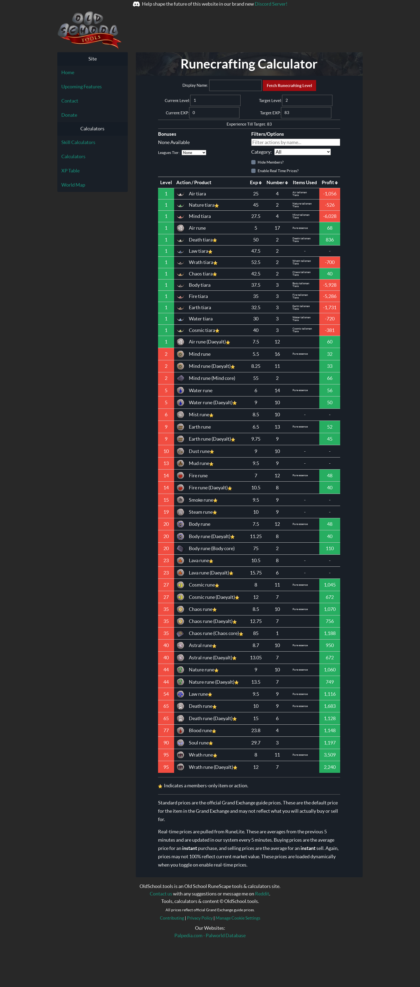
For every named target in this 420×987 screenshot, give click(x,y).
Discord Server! (271, 4)
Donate (69, 115)
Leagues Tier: (182, 152)
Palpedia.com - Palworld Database (210, 935)
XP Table (70, 170)
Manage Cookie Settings (238, 918)
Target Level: (270, 100)
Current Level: (177, 100)
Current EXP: (177, 112)
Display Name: (195, 85)
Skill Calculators (78, 142)
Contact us (161, 894)
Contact (69, 101)
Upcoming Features (81, 86)
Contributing (172, 918)
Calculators (73, 156)
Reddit (262, 894)
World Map (73, 185)
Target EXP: (270, 112)
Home (67, 72)
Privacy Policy (200, 918)
